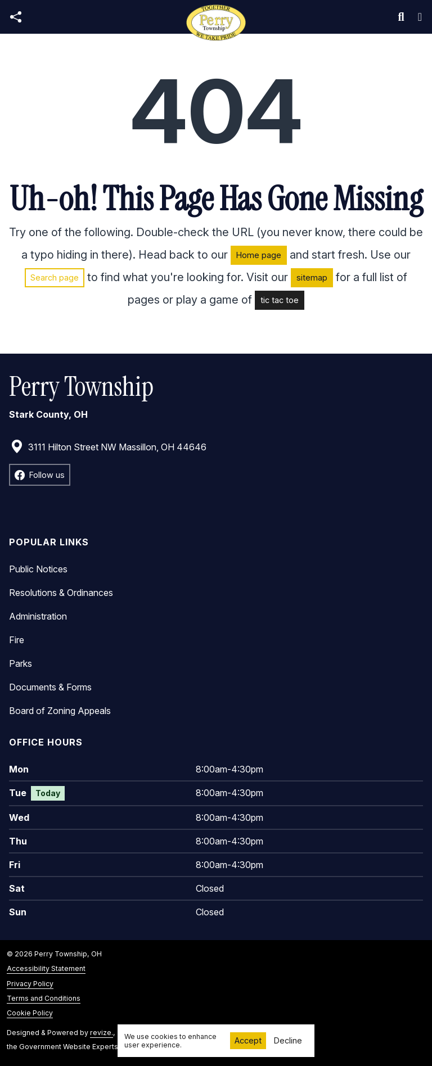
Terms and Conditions (43, 998)
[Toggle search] (401, 17)
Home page (258, 255)
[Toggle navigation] (420, 17)
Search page (54, 277)
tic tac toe (279, 300)
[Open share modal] (15, 17)
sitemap (311, 277)
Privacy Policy (30, 983)
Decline (288, 1040)
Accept (248, 1040)
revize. (101, 1032)
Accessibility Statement (46, 968)
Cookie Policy (30, 1013)
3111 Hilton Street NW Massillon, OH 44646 (108, 447)
